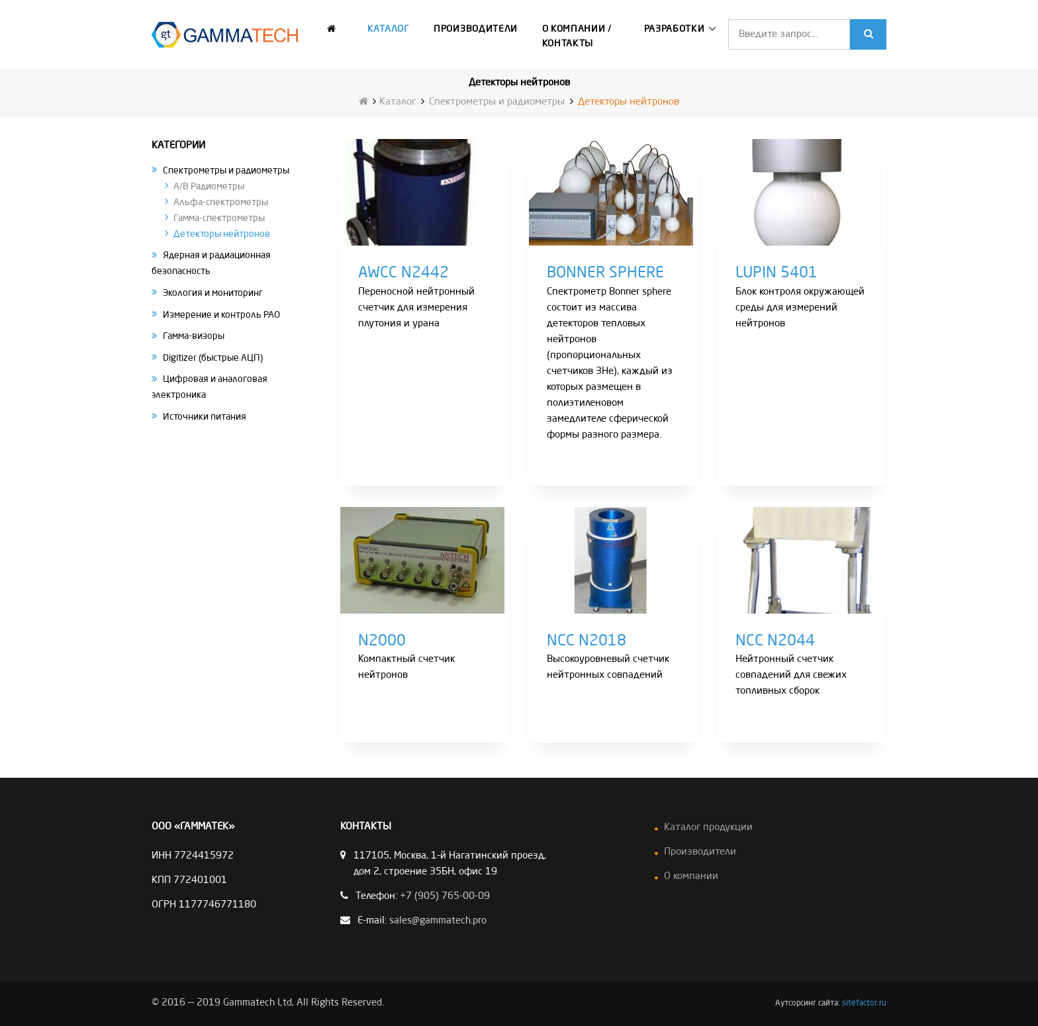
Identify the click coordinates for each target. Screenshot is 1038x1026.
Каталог (388, 29)
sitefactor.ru (864, 1003)
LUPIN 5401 (776, 273)
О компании (691, 877)
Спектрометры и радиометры (497, 102)
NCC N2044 (775, 641)
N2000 (382, 641)
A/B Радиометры (208, 186)
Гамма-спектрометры (219, 217)
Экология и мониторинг (213, 292)
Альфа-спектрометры (220, 202)
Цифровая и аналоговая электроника (209, 387)
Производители (476, 29)
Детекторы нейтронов (221, 233)
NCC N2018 (586, 641)
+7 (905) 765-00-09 (445, 897)
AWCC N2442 (403, 273)
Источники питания (204, 416)
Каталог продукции (708, 828)
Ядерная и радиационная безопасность (211, 263)
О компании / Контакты (577, 36)
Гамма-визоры (193, 336)
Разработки (674, 29)
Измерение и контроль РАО (221, 314)
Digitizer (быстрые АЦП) (213, 357)
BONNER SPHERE (605, 273)
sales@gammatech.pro (438, 921)
